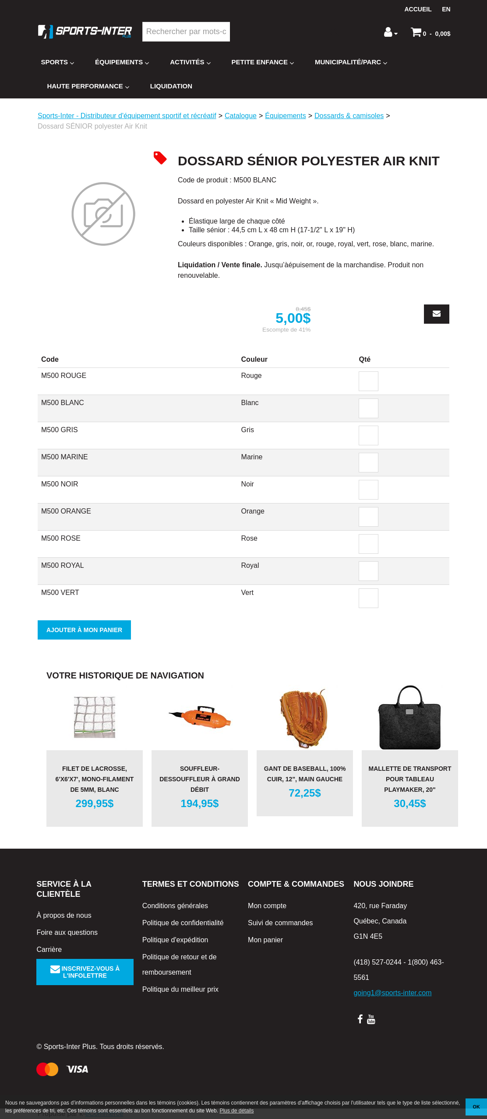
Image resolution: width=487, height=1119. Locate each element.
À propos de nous (63, 915)
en (446, 9)
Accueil (418, 9)
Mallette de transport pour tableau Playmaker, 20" (410, 779)
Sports (57, 62)
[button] (431, 32)
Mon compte (267, 905)
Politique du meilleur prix (180, 989)
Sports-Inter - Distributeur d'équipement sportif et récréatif (127, 115)
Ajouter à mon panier (84, 629)
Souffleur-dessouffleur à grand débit (199, 779)
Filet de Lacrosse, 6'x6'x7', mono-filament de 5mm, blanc (95, 779)
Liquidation (171, 86)
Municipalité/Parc (351, 62)
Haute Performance (88, 86)
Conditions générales (175, 905)
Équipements (122, 62)
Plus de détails (236, 1111)
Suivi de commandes (280, 923)
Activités (190, 62)
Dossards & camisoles (349, 115)
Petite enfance (263, 62)
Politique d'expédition (175, 940)
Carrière (49, 949)
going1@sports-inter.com (392, 993)
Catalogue (241, 115)
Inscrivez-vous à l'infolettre (85, 972)
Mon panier (265, 940)
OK (476, 1106)
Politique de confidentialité (183, 923)
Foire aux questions (67, 932)
